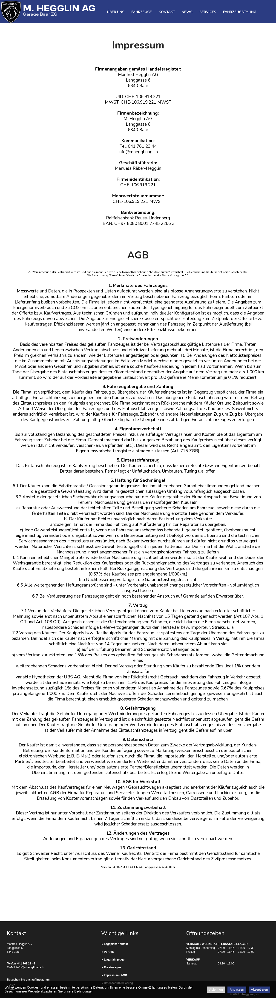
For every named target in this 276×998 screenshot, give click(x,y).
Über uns (115, 12)
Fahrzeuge (141, 12)
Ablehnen (216, 989)
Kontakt (167, 12)
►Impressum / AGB (114, 975)
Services (207, 12)
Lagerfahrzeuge (114, 959)
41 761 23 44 (27, 963)
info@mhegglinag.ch (29, 967)
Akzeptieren (259, 989)
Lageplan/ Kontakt (116, 944)
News (187, 12)
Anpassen (237, 989)
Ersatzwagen (112, 967)
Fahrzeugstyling (239, 12)
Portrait (109, 951)
